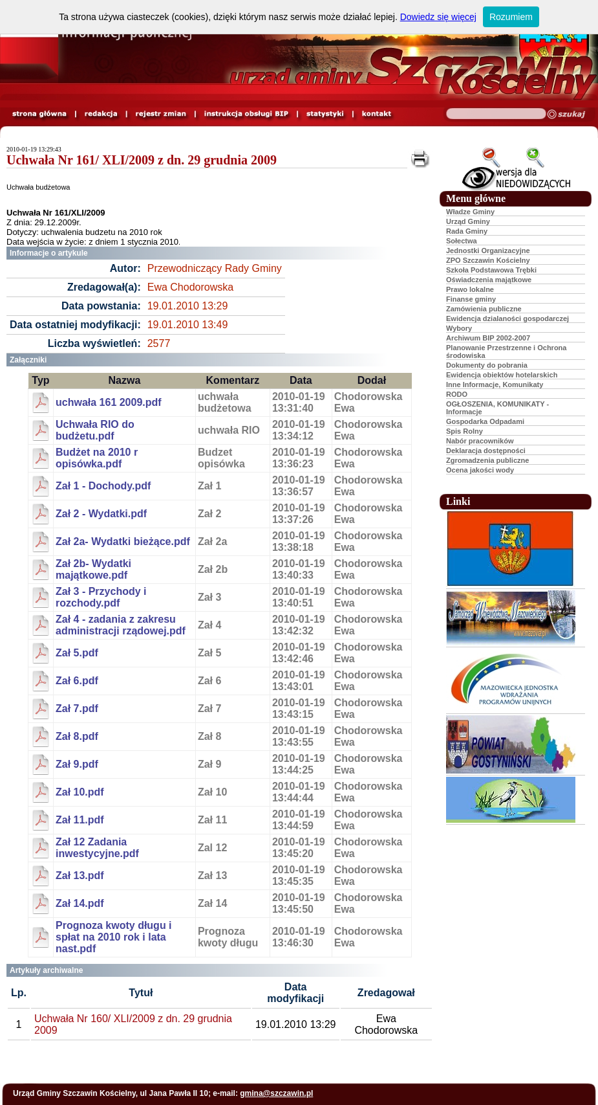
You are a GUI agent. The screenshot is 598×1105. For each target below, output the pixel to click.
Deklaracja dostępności (486, 450)
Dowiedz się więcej (438, 17)
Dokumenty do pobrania (487, 365)
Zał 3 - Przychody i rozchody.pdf (101, 597)
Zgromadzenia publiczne (487, 460)
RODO (456, 394)
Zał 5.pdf (77, 652)
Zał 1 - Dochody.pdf (103, 485)
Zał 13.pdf (80, 875)
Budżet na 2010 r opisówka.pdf (97, 458)
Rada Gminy (466, 231)
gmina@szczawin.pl (276, 1093)
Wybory (459, 328)
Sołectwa (461, 241)
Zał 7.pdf (77, 708)
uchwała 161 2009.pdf (109, 402)
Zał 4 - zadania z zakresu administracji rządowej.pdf (121, 625)
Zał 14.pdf (80, 903)
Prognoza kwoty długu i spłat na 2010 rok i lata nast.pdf (114, 937)
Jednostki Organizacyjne (488, 250)
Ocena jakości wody (480, 470)
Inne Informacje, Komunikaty (494, 384)
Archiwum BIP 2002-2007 (488, 338)
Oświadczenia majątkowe (488, 280)
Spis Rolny (464, 431)
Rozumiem (511, 17)
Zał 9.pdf (77, 764)
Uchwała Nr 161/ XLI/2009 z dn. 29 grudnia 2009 (141, 160)
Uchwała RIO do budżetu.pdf (95, 430)
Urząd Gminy (468, 221)
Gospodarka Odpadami (485, 421)
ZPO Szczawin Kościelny (488, 260)
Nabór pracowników (480, 441)
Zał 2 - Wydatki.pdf (101, 513)
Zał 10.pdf (80, 792)
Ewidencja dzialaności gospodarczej (507, 318)
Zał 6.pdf (77, 680)
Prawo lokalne (470, 289)
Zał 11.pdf (80, 819)
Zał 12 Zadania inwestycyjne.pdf (97, 847)
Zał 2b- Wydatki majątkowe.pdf (93, 569)
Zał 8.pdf (77, 736)
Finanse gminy (471, 299)
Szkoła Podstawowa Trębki (491, 270)
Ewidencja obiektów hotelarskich (501, 375)
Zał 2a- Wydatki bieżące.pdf (123, 541)
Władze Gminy (470, 212)
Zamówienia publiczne (484, 309)
